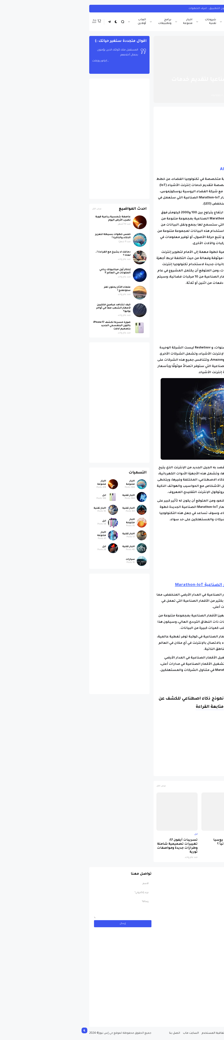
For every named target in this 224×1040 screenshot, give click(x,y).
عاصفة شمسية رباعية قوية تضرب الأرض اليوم (35, 219)
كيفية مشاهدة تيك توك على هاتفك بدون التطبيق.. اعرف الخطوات (153, 8)
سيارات (52, 559)
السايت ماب (113, 1033)
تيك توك (205, 8)
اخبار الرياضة (155, 21)
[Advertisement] (144, 136)
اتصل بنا (96, 1033)
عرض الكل (83, 786)
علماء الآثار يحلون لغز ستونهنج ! (39, 289)
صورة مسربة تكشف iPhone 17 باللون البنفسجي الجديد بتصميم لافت (189, 844)
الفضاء (186, 771)
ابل (208, 834)
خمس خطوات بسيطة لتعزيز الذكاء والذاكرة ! (35, 236)
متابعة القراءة (132, 707)
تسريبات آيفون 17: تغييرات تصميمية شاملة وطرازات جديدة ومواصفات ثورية (99, 846)
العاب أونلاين (64, 21)
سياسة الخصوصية (162, 1033)
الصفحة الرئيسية (196, 70)
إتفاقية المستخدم (135, 1033)
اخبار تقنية (175, 21)
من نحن (182, 1033)
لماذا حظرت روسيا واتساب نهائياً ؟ (150, 842)
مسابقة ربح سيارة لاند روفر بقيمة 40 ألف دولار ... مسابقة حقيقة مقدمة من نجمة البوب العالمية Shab (180, 1008)
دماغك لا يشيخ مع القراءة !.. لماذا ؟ (35, 254)
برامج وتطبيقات (87, 21)
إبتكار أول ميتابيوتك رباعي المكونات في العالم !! (37, 271)
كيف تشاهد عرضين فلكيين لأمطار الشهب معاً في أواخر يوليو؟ (36, 308)
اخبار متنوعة (110, 21)
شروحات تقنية (132, 21)
